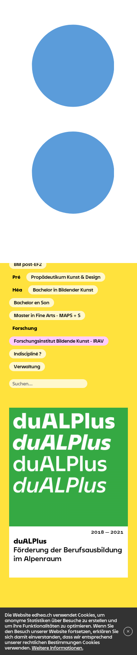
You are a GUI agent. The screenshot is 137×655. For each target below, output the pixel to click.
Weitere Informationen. (57, 648)
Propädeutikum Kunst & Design (65, 277)
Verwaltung (27, 366)
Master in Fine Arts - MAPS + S (47, 315)
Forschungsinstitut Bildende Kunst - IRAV (59, 341)
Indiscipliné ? (27, 354)
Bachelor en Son (31, 302)
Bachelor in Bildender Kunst (63, 290)
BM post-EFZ (28, 264)
